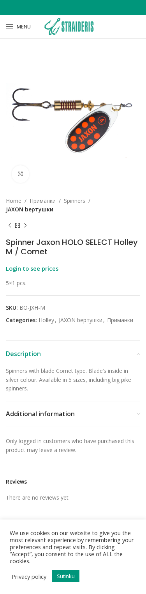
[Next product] (25, 226)
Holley (46, 320)
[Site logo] (73, 26)
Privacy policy (29, 576)
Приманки (43, 200)
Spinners (74, 200)
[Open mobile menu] (18, 26)
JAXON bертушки (29, 209)
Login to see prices (32, 268)
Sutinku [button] (66, 576)
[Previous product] (10, 226)
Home (13, 200)
